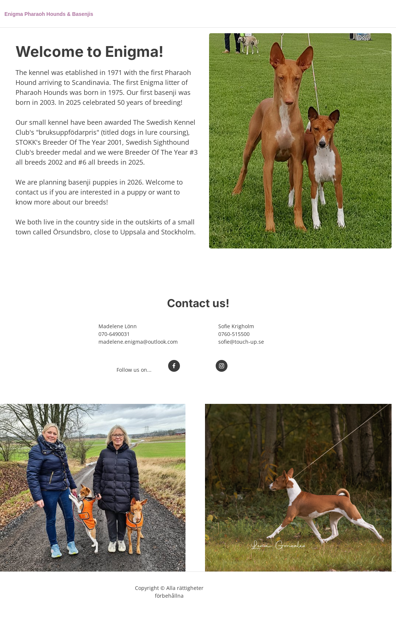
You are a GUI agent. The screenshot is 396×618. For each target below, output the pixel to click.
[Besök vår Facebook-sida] (174, 366)
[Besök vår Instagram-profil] (221, 366)
